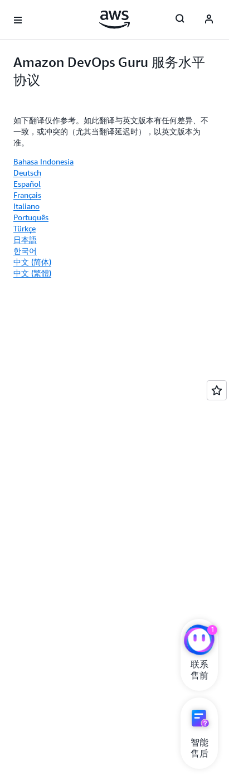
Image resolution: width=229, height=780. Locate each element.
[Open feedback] (217, 390)
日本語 (25, 239)
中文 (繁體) (32, 273)
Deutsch (27, 172)
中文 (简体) (32, 262)
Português (30, 217)
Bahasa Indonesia (43, 161)
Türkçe (24, 228)
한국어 (25, 250)
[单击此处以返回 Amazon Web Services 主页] (114, 19)
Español (27, 183)
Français (27, 195)
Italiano (26, 206)
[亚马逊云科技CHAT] (199, 641)
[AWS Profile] (209, 20)
